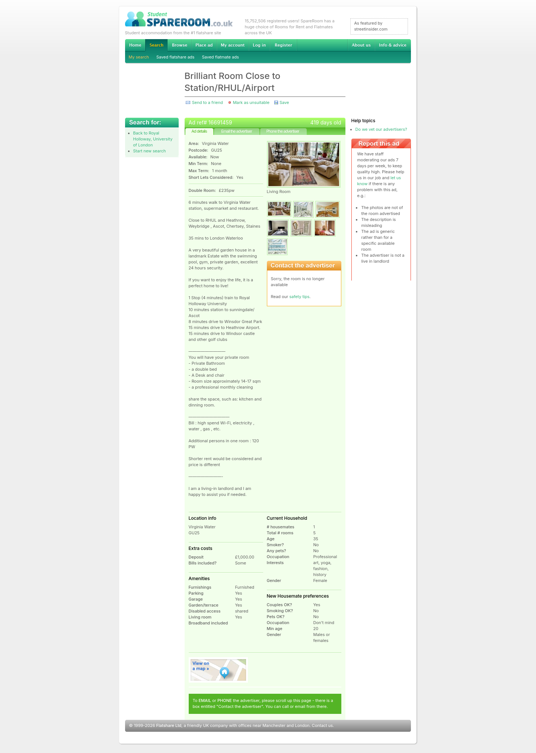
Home (135, 45)
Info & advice (393, 45)
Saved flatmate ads (220, 57)
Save (284, 102)
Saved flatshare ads (175, 57)
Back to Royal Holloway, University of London (153, 139)
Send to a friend (207, 102)
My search (139, 57)
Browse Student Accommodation (179, 45)
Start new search (149, 151)
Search (156, 45)
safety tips (299, 296)
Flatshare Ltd (169, 725)
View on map (218, 670)
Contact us (322, 725)
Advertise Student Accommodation (204, 45)
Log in (259, 45)
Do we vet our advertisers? (381, 129)
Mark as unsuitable (251, 102)
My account (233, 45)
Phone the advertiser (282, 131)
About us (361, 45)
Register (283, 45)
